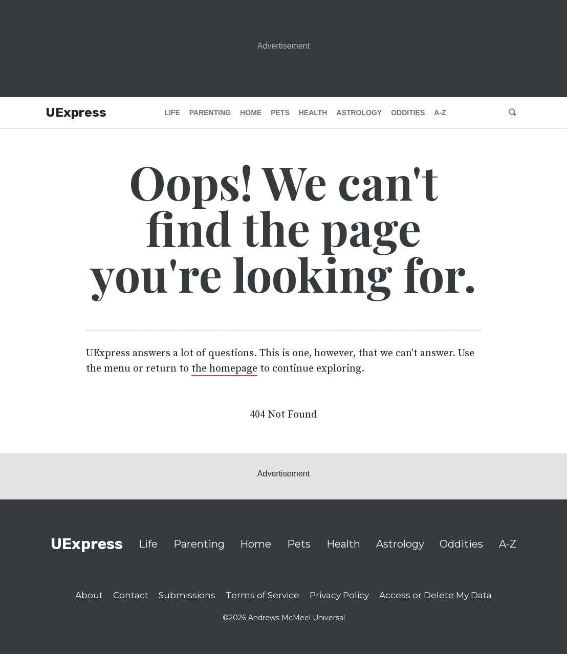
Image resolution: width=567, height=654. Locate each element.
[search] (512, 113)
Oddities (408, 112)
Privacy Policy (339, 595)
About (89, 595)
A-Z (440, 112)
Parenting (210, 112)
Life (172, 112)
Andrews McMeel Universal (296, 617)
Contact (130, 595)
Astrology (359, 112)
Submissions (187, 595)
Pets (280, 112)
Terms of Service (262, 595)
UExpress (76, 112)
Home (250, 112)
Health (313, 112)
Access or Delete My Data (435, 595)
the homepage (224, 368)
